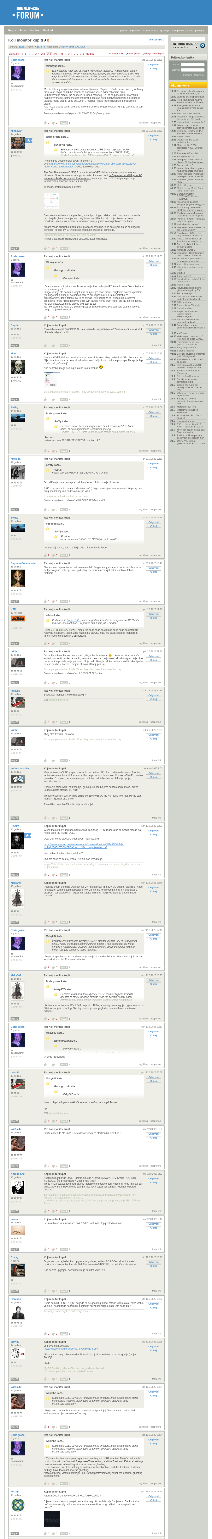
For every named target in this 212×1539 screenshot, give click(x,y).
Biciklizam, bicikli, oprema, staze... (190, 180)
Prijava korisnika (182, 57)
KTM (14, 609)
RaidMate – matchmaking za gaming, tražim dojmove (190, 214)
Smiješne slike (184, 308)
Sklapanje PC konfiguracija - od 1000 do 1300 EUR (190, 254)
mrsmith (16, 459)
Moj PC (14, 248)
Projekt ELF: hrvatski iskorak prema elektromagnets (187, 314)
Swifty (15, 407)
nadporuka (156, 122)
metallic (16, 690)
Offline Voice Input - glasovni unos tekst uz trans (191, 442)
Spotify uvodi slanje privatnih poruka (187, 380)
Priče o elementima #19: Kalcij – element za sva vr (190, 425)
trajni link (143, 122)
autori (190, 30)
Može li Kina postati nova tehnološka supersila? (189, 259)
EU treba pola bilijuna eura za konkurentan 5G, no (190, 92)
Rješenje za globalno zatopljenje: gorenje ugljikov (191, 203)
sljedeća (90, 54)
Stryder (15, 325)
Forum (23, 30)
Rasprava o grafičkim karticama (187, 411)
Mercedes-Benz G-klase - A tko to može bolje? (191, 228)
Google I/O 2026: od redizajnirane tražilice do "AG (189, 387)
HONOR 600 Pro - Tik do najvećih (189, 416)
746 (82, 54)
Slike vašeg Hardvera (188, 376)
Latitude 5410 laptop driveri (191, 96)
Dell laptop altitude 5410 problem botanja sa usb (189, 366)
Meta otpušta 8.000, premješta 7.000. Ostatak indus (189, 147)
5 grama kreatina (185, 350)
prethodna (14, 54)
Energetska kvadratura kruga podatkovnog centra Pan (190, 108)
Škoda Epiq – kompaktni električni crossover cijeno (190, 208)
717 (37, 54)
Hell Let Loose (184, 185)
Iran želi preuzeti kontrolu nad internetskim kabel (189, 297)
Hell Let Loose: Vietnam (189, 113)
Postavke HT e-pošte (187, 153)
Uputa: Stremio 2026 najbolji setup (187, 140)
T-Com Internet (184, 302)
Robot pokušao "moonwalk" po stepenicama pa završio (191, 175)
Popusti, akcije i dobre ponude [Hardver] (188, 320)
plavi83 (15, 1341)
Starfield (181, 273)
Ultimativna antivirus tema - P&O (191, 268)
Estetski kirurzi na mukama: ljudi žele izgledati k (191, 355)
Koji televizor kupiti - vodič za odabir (190, 360)
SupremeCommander (24, 563)
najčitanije (164, 30)
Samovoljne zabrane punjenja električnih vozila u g (191, 327)
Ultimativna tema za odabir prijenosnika (190, 394)
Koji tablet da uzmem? (188, 224)
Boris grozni (18, 60)
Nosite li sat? (183, 284)
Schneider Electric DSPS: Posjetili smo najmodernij (190, 132)
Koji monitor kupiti (55, 325)
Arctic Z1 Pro (74, 620)
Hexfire (15, 826)
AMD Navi (182, 333)
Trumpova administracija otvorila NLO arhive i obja (190, 160)
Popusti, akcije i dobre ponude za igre (188, 245)
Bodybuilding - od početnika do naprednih (191, 280)
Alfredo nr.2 (18, 1174)
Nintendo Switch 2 (186, 250)
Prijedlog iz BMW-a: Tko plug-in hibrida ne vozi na (189, 234)
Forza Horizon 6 (185, 165)
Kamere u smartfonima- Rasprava (189, 371)
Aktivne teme (180, 85)
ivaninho (16, 1299)
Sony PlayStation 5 (186, 347)
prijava (123, 30)
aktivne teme (149, 30)
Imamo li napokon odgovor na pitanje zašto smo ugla (190, 169)
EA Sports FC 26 (185, 156)
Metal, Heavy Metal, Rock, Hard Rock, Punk (190, 189)
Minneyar (16, 130)
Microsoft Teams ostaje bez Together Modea (191, 430)
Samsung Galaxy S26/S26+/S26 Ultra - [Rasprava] (188, 196)
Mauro (15, 353)
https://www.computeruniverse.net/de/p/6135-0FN (71, 1348)
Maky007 (16, 882)
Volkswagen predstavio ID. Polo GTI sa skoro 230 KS (190, 337)
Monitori (48, 30)
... (32, 54)
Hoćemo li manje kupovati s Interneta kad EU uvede (191, 117)
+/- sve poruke (116, 53)
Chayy (15, 1257)
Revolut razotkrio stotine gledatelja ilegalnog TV (189, 289)
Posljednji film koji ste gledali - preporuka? (188, 343)
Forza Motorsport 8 (186, 293)
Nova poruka (155, 39)
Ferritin (15, 1491)
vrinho (15, 651)
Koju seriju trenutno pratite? (191, 122)
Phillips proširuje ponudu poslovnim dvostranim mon (190, 436)
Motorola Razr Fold (186, 406)
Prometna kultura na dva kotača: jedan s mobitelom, (190, 101)
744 (70, 54)
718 (43, 54)
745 (76, 54)
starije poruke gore (154, 53)
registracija (135, 30)
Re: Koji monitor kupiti (57, 60)
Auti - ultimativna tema (188, 264)
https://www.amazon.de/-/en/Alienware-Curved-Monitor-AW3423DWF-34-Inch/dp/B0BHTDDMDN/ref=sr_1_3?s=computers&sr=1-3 (84, 846)
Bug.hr (12, 30)
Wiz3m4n (16, 1129)
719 (49, 54)
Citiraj (153, 68)
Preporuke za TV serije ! (189, 305)
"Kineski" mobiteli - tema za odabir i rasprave (191, 219)
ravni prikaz (134, 53)
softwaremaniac (20, 768)
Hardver (35, 30)
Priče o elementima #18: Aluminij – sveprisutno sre (190, 239)
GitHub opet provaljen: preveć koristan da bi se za (190, 126)
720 (55, 54)
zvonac (15, 1219)
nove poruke (178, 30)
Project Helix (183, 136)
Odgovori (153, 64)
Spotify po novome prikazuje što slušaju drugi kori (190, 401)
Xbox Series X (184, 276)
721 (61, 54)
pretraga (199, 30)
